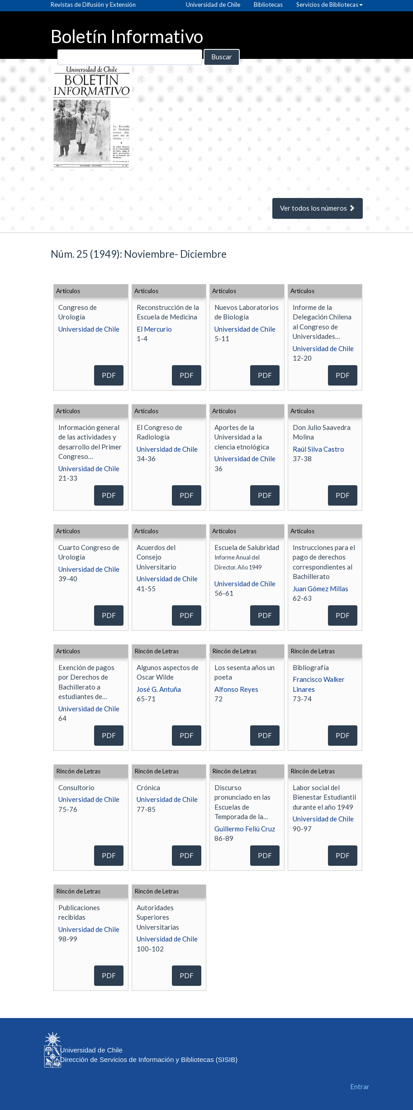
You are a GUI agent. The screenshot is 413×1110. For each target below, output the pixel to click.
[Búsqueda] (129, 57)
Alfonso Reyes (236, 689)
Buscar (221, 57)
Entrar (360, 1086)
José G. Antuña (159, 689)
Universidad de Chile (88, 329)
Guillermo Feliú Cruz (244, 829)
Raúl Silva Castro (318, 449)
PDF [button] (109, 375)
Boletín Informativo (127, 35)
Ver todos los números (317, 208)
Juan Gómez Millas (320, 588)
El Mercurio (154, 329)
